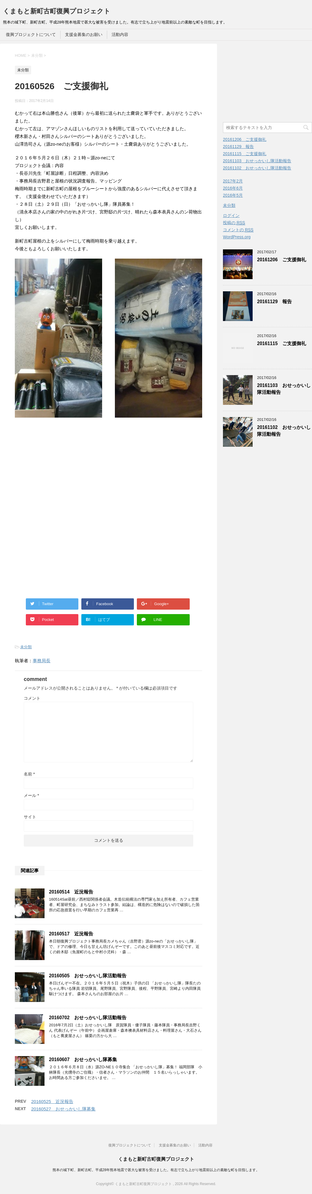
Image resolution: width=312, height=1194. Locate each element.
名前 (29, 774)
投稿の (234, 222)
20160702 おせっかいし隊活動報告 (87, 1017)
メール (31, 795)
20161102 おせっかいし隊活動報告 (257, 168)
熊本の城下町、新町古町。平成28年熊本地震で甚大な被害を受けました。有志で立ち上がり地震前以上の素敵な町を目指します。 (156, 1170)
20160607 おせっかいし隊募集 (83, 1059)
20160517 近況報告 (71, 933)
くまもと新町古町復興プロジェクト (56, 11)
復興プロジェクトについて (31, 34)
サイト (30, 816)
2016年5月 (233, 195)
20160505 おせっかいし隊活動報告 (87, 975)
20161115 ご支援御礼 (244, 153)
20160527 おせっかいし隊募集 (63, 1108)
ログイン (231, 215)
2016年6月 (233, 188)
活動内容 (120, 34)
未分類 (26, 647)
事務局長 (41, 660)
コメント (32, 698)
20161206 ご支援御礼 (244, 139)
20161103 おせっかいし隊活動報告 (257, 160)
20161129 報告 (238, 146)
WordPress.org (237, 237)
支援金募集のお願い (83, 34)
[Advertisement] (65, 460)
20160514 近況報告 (71, 891)
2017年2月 (233, 181)
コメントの (238, 229)
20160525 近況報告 (52, 1101)
